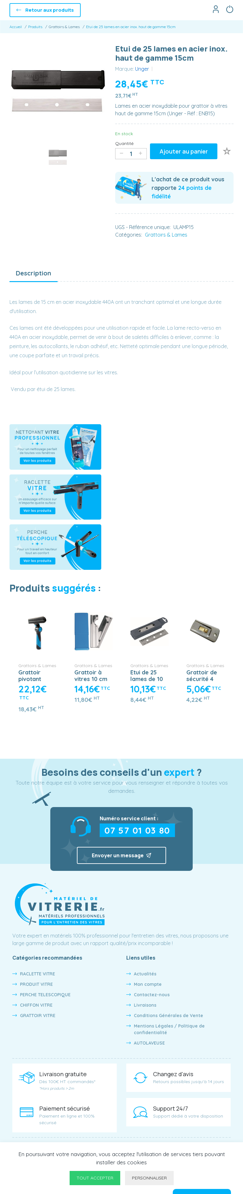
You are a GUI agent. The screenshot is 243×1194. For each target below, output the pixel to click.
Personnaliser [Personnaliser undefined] (149, 1178)
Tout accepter (95, 1178)
